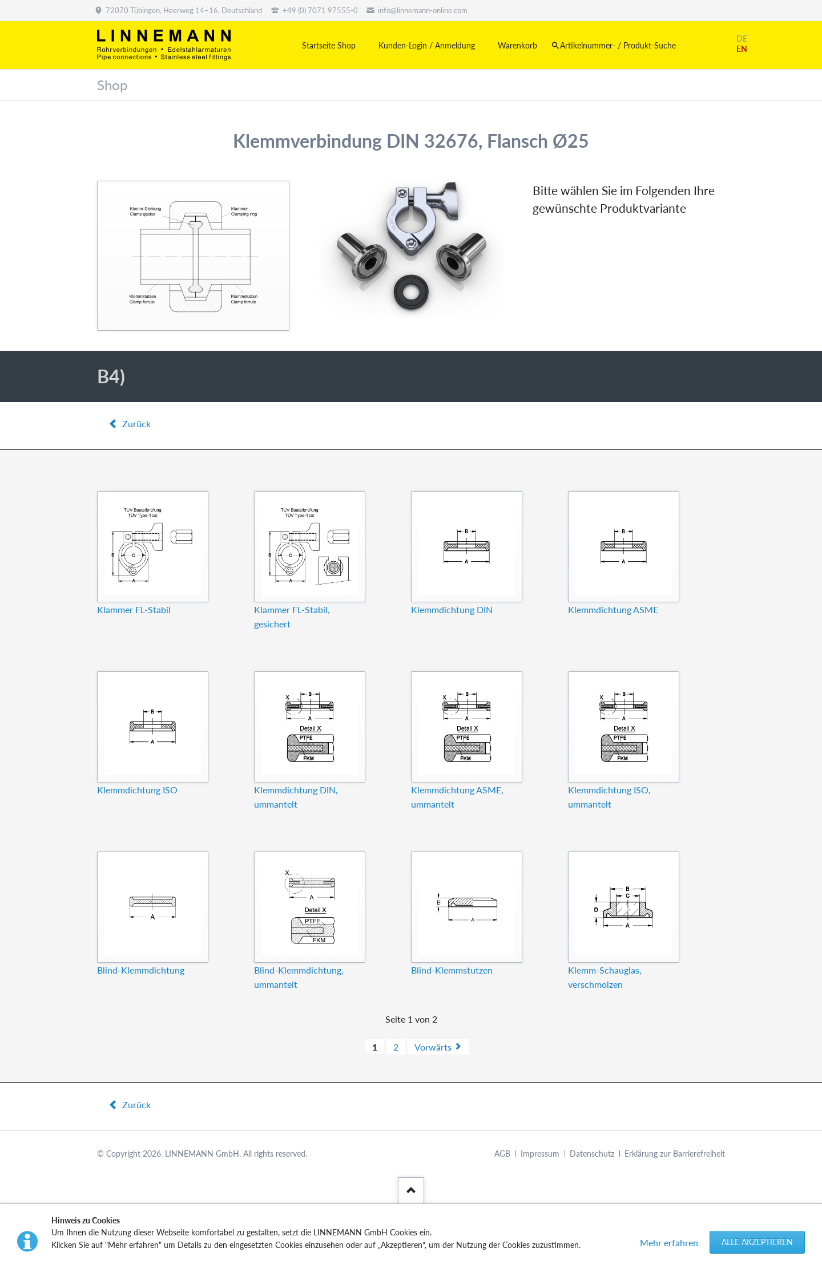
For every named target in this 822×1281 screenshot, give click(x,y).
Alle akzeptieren (757, 1242)
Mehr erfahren (669, 1242)
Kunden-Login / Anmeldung (426, 45)
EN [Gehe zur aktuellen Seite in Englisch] (741, 49)
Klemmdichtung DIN (452, 609)
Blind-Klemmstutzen (452, 969)
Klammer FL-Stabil (134, 609)
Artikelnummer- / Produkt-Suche (618, 45)
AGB (502, 1153)
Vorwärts (433, 1046)
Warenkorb (517, 45)
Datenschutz (592, 1153)
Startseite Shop (329, 45)
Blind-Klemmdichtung (140, 969)
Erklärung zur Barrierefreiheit (674, 1153)
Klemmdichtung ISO (137, 789)
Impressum (540, 1153)
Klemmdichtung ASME (613, 609)
